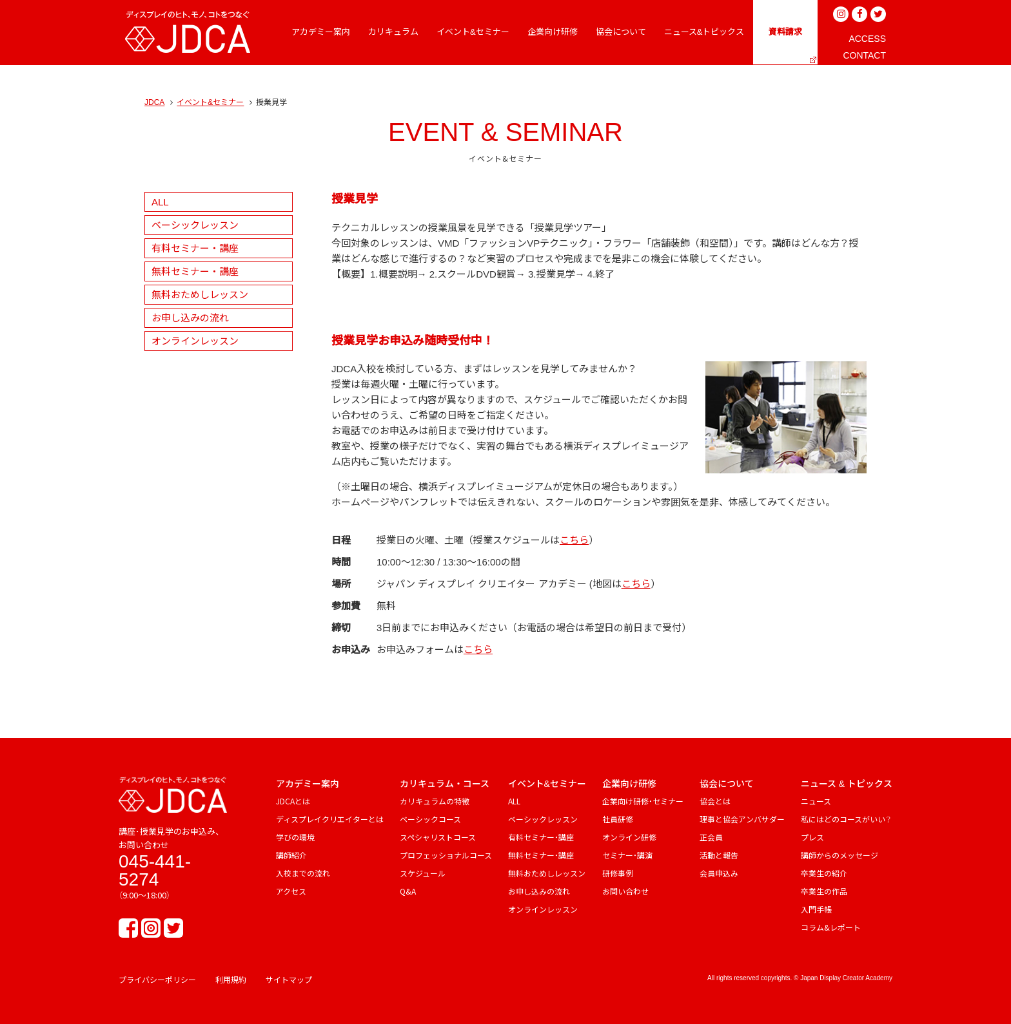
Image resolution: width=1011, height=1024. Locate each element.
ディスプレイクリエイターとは (330, 818)
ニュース (816, 800)
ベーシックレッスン (195, 225)
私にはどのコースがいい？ (846, 818)
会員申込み (719, 873)
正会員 (711, 836)
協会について (727, 784)
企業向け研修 (629, 784)
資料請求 (785, 32)
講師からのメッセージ (839, 854)
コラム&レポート (831, 927)
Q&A (408, 891)
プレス (812, 836)
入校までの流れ (303, 873)
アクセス (291, 891)
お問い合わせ (625, 891)
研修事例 (617, 873)
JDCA (154, 102)
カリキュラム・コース (444, 784)
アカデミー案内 (307, 784)
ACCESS (867, 38)
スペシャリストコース (438, 836)
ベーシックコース (430, 818)
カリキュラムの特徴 (434, 800)
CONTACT (864, 55)
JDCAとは (293, 800)
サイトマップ (289, 979)
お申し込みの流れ (190, 317)
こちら (574, 540)
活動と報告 (719, 854)
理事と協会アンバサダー (742, 818)
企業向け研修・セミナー (642, 800)
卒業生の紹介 (824, 873)
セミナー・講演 (627, 854)
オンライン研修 (629, 836)
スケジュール (423, 873)
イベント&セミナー (210, 102)
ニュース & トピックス (846, 784)
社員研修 (617, 818)
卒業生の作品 (824, 891)
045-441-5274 (155, 870)
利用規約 (230, 979)
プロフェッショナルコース (446, 854)
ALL (160, 201)
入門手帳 (816, 909)
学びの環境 (295, 836)
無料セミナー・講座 (195, 271)
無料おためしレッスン (200, 294)
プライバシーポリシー (157, 979)
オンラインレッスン (195, 341)
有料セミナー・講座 (195, 248)
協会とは (715, 800)
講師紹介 (291, 854)
